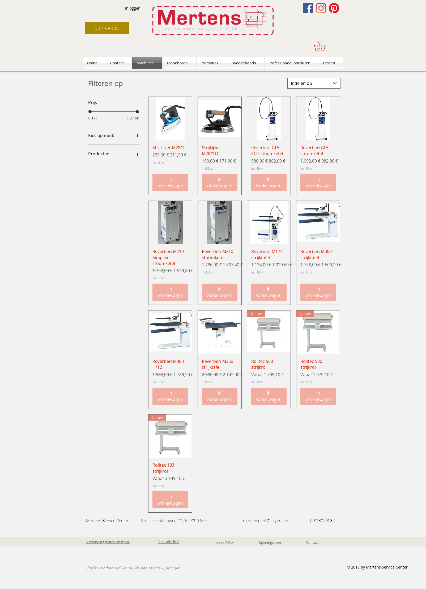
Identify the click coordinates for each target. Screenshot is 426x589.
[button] (324, 46)
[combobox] (313, 83)
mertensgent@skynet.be (265, 520)
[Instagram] (321, 8)
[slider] (90, 112)
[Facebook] (308, 8)
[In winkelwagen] (170, 182)
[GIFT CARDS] (107, 28)
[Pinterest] (334, 8)
